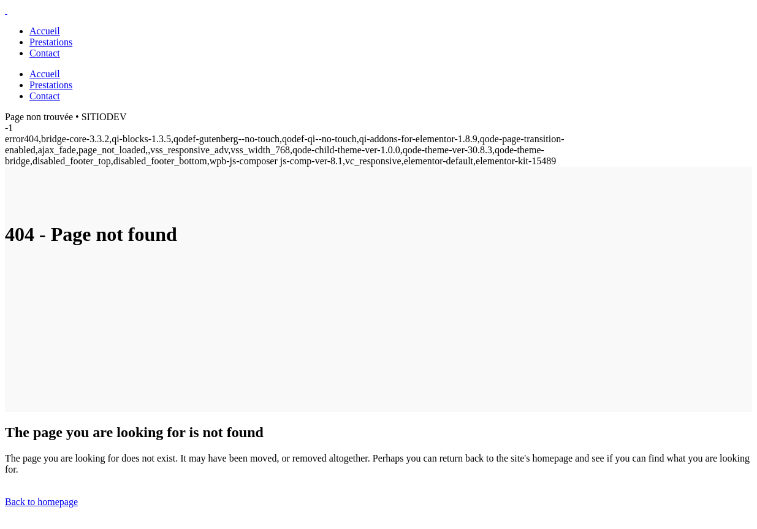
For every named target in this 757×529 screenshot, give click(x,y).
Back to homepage (41, 502)
